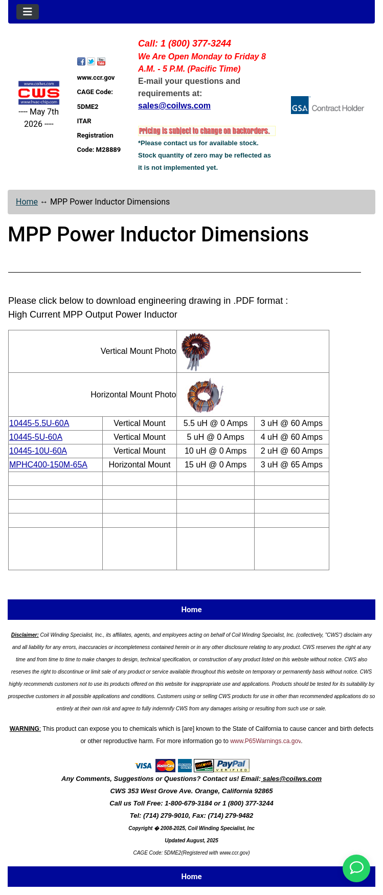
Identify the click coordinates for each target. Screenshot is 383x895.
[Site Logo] (39, 93)
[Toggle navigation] (27, 11)
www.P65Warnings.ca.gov (265, 741)
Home (27, 202)
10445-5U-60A (35, 437)
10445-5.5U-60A (39, 423)
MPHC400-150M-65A (48, 464)
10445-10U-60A (38, 450)
